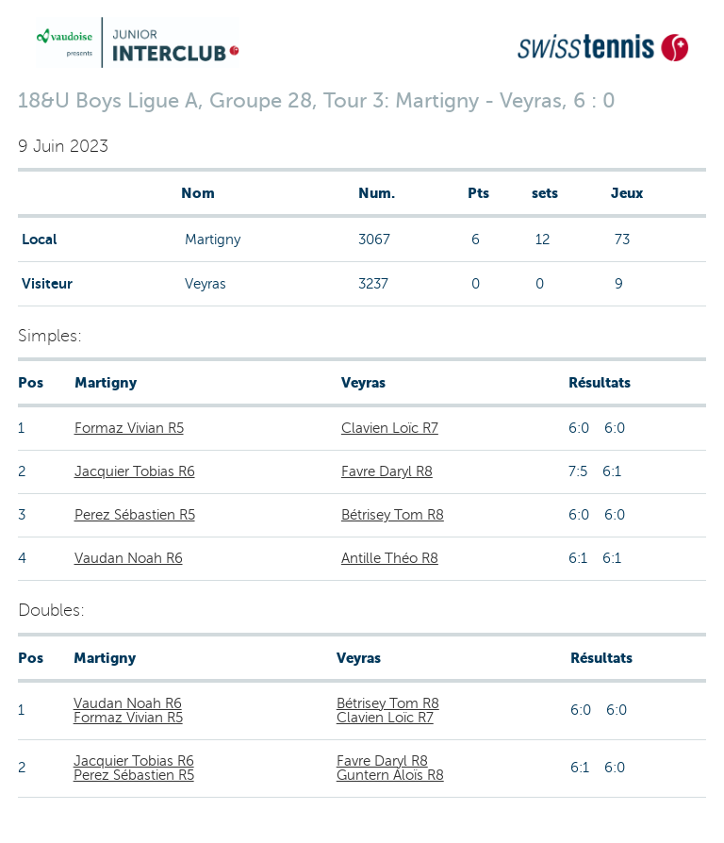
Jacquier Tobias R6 (134, 471)
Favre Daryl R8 (387, 471)
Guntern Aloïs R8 (390, 775)
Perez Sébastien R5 (134, 514)
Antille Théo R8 (389, 558)
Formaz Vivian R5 (129, 428)
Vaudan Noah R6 (128, 558)
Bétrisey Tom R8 (392, 514)
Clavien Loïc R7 (389, 428)
